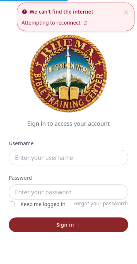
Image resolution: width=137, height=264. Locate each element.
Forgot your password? (100, 203)
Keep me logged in (37, 204)
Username (21, 143)
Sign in (68, 224)
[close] (126, 11)
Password (20, 177)
